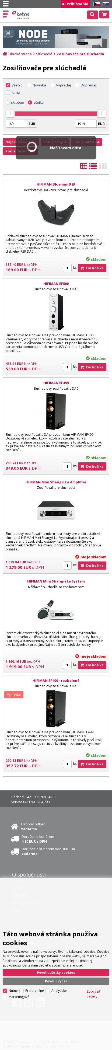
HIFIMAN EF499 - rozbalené (56, 680)
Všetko (17, 85)
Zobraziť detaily (93, 992)
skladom (17, 102)
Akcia (16, 92)
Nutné (13, 989)
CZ (96, 4)
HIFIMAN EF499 (56, 382)
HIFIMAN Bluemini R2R (56, 184)
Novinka (39, 85)
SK (105, 4)
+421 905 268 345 (38, 796)
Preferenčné (34, 989)
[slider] (10, 114)
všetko (38, 102)
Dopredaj (88, 85)
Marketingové (19, 995)
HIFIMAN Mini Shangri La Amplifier (56, 482)
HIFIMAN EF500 (56, 283)
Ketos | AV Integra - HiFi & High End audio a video (21, 15)
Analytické (59, 989)
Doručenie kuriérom (38, 839)
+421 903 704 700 (36, 801)
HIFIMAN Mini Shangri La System (56, 581)
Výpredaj (63, 85)
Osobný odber (33, 826)
